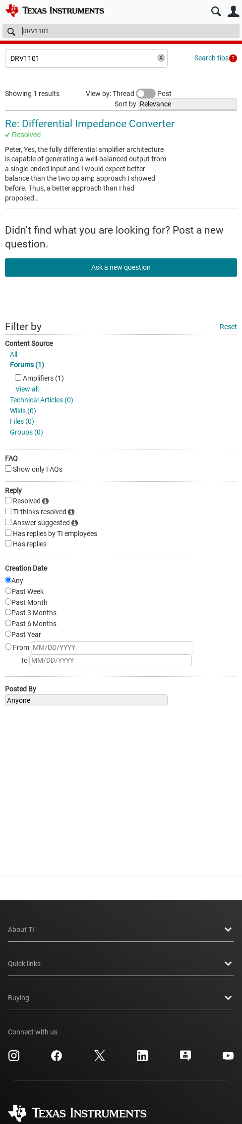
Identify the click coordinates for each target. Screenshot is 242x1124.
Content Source (29, 343)
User (233, 11)
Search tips (211, 58)
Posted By (20, 689)
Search (216, 11)
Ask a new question (121, 267)
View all (27, 389)
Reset (228, 327)
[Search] (121, 31)
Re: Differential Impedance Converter (90, 124)
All (13, 354)
